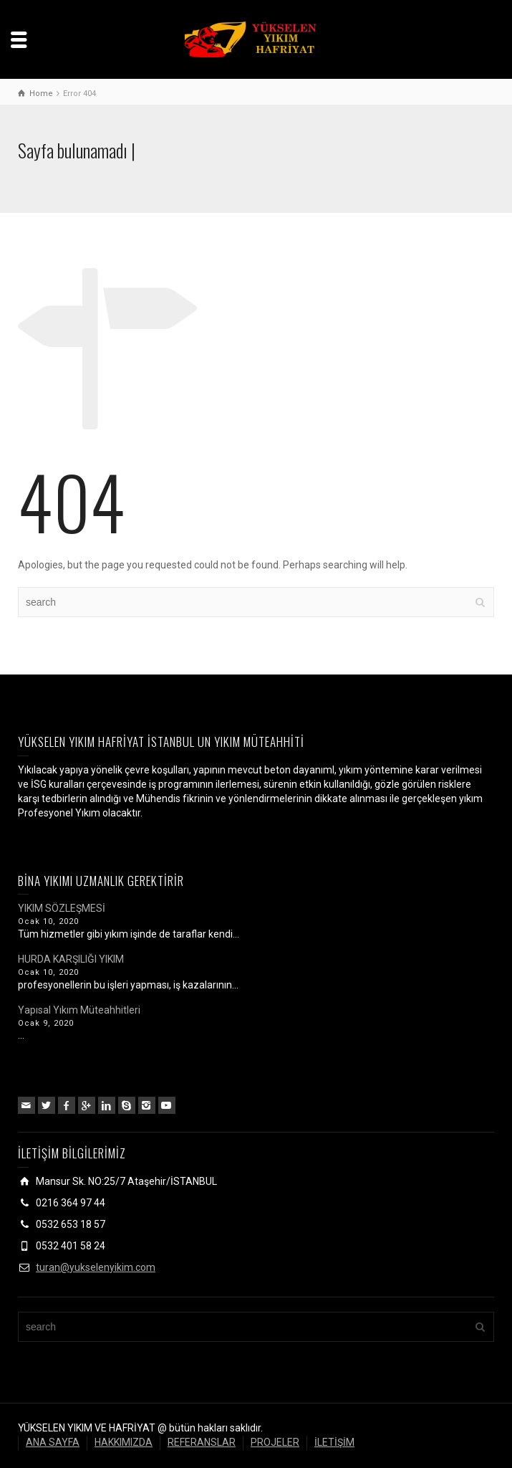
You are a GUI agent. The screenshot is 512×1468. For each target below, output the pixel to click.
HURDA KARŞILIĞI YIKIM (71, 959)
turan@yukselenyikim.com (95, 1267)
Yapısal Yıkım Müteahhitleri (79, 1010)
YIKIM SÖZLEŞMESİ (61, 908)
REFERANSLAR (202, 1442)
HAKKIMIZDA (124, 1442)
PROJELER (275, 1442)
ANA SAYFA (52, 1442)
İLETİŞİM (334, 1442)
